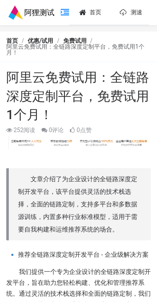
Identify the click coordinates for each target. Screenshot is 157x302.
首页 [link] (12, 41)
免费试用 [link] (75, 41)
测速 (130, 12)
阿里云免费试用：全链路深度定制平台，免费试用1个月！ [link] (75, 49)
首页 (89, 12)
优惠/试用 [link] (40, 41)
